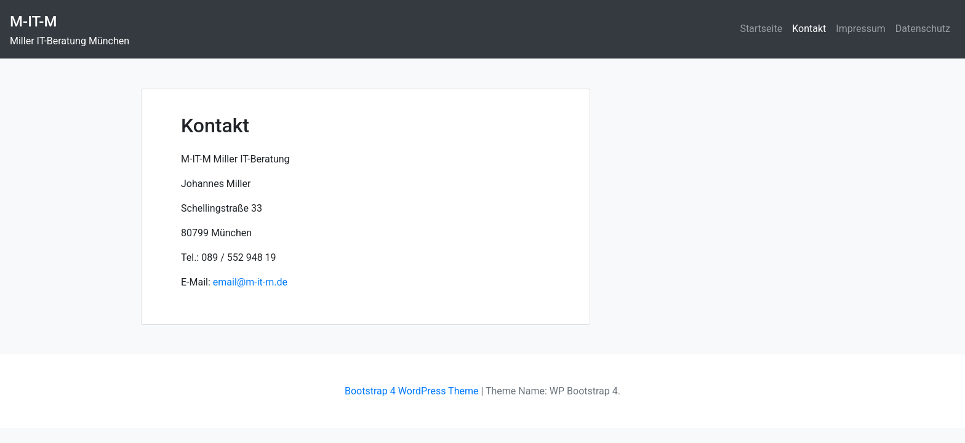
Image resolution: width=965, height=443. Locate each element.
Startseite (761, 28)
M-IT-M (33, 21)
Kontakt (809, 28)
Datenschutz (922, 28)
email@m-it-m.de (250, 282)
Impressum (861, 28)
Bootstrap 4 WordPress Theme (411, 391)
